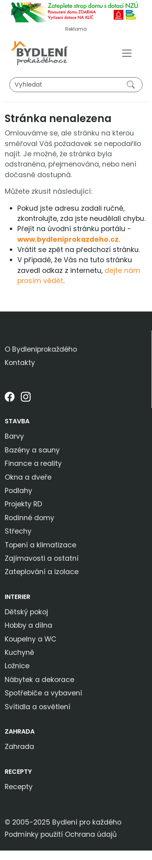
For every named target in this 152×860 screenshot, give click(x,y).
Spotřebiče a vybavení (43, 693)
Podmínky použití (34, 834)
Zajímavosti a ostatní (42, 558)
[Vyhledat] (76, 84)
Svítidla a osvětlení (37, 707)
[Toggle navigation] (126, 53)
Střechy (18, 531)
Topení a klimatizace (40, 545)
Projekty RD (23, 504)
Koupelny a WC (31, 639)
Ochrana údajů (91, 834)
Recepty (18, 771)
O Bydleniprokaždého (41, 349)
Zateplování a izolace (42, 571)
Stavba (17, 421)
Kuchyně (19, 652)
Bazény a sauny (32, 450)
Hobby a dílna (28, 625)
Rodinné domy (29, 518)
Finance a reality (33, 463)
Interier (17, 596)
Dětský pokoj (26, 612)
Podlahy (18, 490)
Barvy (14, 436)
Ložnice (17, 666)
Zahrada (20, 731)
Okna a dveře (28, 477)
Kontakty (20, 362)
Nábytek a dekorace (39, 679)
